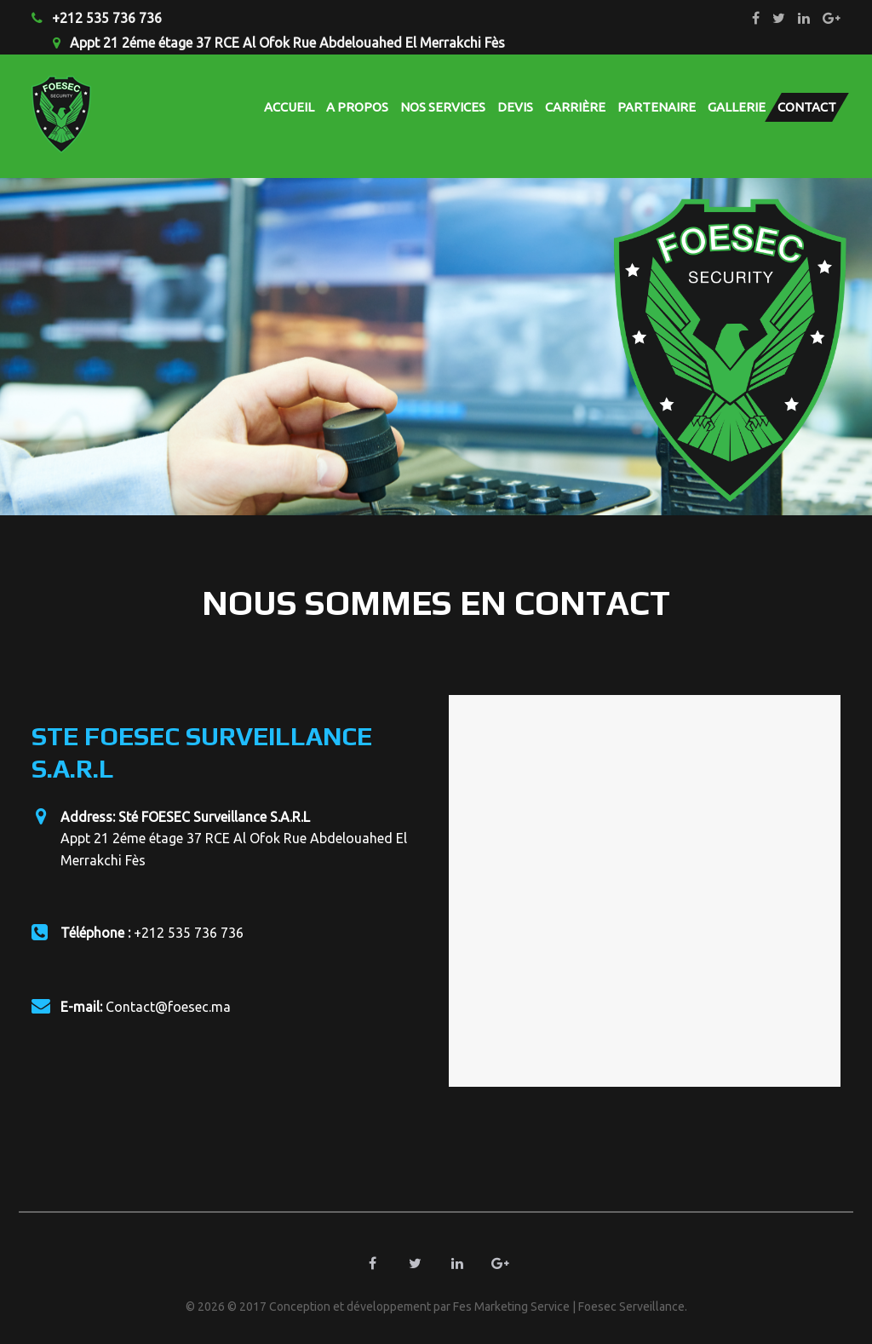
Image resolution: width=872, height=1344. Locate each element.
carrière (575, 107)
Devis (515, 107)
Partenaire (656, 107)
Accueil (289, 107)
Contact (806, 107)
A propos (357, 107)
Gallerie (737, 107)
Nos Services (442, 107)
